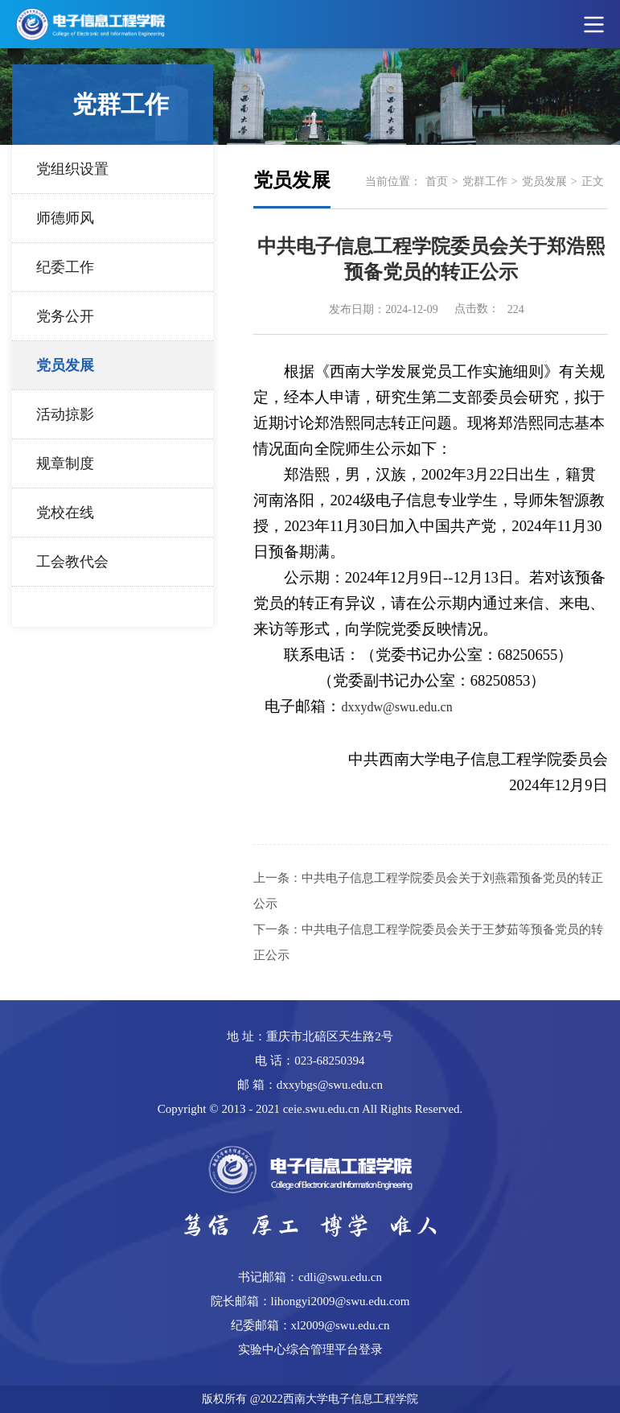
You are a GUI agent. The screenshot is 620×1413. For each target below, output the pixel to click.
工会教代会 (72, 562)
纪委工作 (65, 267)
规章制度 (65, 463)
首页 (436, 181)
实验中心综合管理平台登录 (310, 1349)
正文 (592, 181)
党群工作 (484, 181)
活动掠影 (65, 414)
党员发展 (65, 365)
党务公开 (65, 316)
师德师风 (65, 218)
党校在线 (65, 513)
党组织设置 (72, 169)
